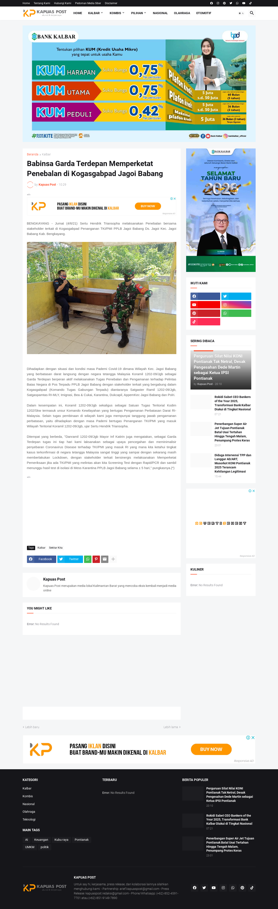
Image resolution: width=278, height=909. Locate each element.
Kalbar (94, 13)
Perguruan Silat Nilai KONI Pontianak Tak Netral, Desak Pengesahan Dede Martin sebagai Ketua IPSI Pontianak (229, 794)
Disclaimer (111, 3)
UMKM (29, 847)
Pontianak (82, 839)
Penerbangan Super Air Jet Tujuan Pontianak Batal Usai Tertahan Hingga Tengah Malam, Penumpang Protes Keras (232, 432)
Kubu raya (61, 839)
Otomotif (203, 13)
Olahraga (182, 13)
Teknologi (29, 819)
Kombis (115, 13)
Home (26, 3)
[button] (241, 13)
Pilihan (137, 13)
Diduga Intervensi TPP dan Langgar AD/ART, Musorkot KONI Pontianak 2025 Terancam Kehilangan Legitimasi (233, 463)
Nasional (160, 13)
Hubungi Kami (62, 3)
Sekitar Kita (56, 547)
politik (45, 847)
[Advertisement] (101, 509)
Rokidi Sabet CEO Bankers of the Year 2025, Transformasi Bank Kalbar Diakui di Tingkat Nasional (233, 403)
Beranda (32, 154)
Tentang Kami (42, 3)
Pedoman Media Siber (88, 3)
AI (26, 839)
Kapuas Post (54, 579)
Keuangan (41, 839)
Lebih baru (32, 727)
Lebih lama (171, 727)
